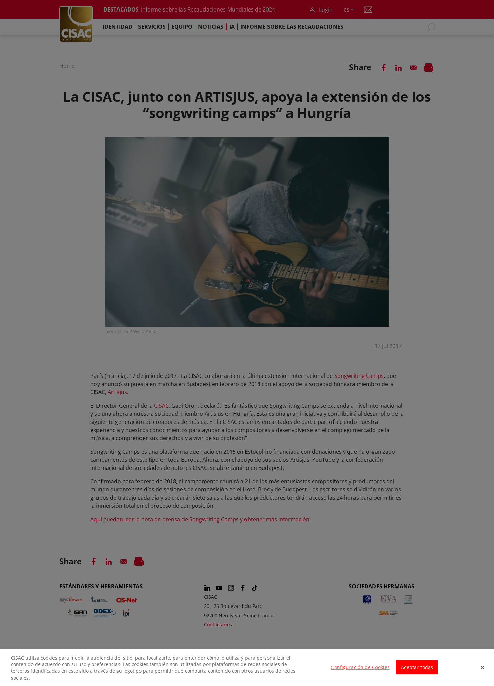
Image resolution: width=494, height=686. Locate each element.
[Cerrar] (482, 672)
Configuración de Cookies (360, 672)
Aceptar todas (417, 672)
